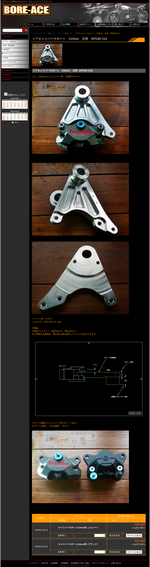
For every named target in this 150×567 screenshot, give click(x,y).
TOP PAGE (7, 37)
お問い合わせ (116, 563)
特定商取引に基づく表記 (80, 563)
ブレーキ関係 (63, 33)
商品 (50, 33)
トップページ (36, 33)
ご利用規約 (64, 563)
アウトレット (8, 53)
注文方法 (45, 563)
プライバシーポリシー (100, 563)
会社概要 (54, 563)
